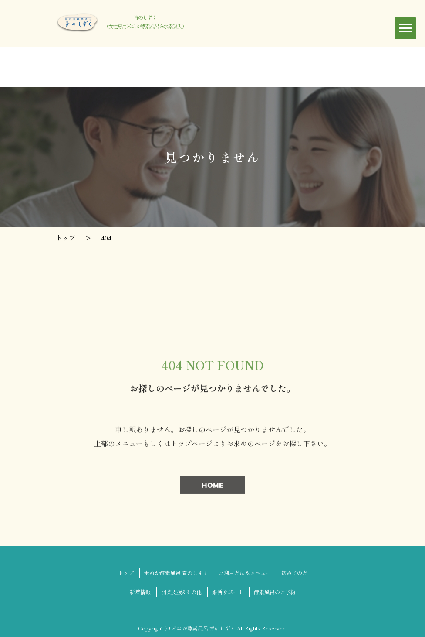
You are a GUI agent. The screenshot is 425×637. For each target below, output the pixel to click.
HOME (212, 486)
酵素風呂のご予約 (275, 592)
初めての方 (294, 572)
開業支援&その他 (181, 592)
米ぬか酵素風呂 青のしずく (176, 572)
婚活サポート (227, 592)
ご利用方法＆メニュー (245, 572)
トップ (126, 572)
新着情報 (140, 592)
